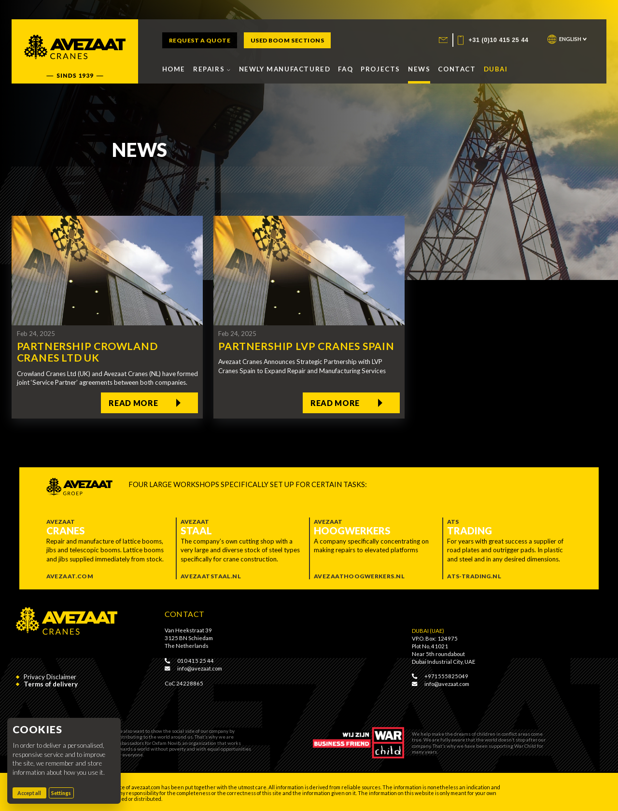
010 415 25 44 (189, 658)
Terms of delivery (51, 681)
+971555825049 (440, 674)
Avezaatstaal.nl (211, 573)
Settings (61, 793)
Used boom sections (287, 40)
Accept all (31, 792)
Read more (142, 401)
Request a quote (200, 40)
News (419, 69)
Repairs (212, 69)
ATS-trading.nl (474, 573)
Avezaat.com (70, 573)
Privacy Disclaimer (50, 674)
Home (173, 69)
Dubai (496, 69)
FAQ (345, 69)
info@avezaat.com (193, 665)
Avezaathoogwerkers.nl (359, 573)
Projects (380, 69)
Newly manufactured (285, 69)
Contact (457, 69)
